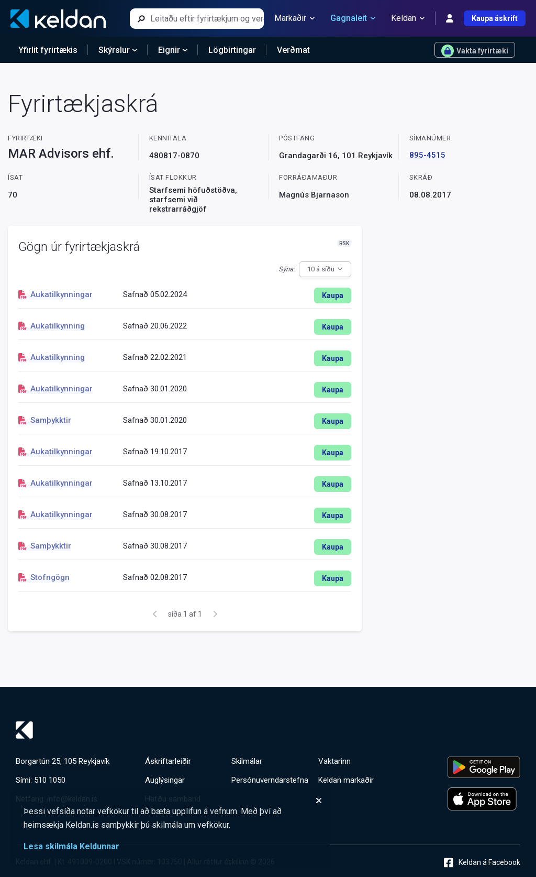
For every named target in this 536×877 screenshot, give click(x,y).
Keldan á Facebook (482, 863)
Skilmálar (246, 761)
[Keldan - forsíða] (58, 18)
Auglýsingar (165, 780)
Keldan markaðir (346, 780)
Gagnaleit (352, 18)
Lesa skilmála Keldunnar (71, 846)
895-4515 (427, 155)
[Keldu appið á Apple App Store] (484, 798)
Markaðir (294, 18)
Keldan (408, 18)
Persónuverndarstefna (269, 780)
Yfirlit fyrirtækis (47, 50)
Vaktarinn (334, 761)
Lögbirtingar (232, 50)
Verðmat (293, 50)
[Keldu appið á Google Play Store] (484, 767)
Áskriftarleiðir (168, 761)
